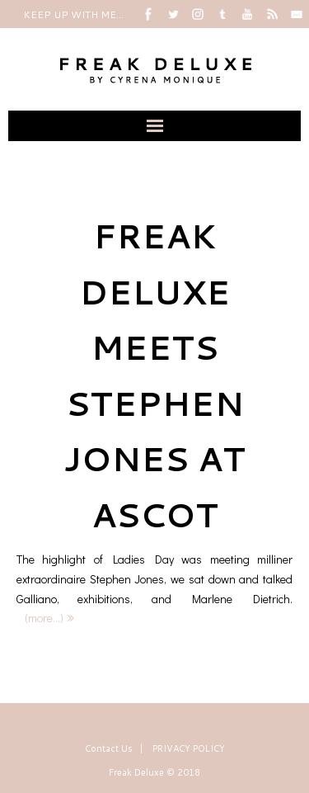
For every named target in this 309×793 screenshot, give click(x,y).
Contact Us (109, 748)
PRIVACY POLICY (188, 748)
